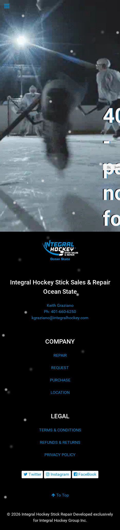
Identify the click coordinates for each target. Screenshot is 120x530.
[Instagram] (57, 474)
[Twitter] (32, 474)
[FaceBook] (85, 474)
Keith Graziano (60, 305)
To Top (60, 495)
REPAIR (60, 355)
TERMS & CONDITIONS (60, 430)
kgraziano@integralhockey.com (60, 317)
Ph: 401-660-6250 (60, 311)
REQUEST (60, 367)
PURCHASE (60, 380)
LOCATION (60, 392)
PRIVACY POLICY (60, 454)
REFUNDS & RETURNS (60, 442)
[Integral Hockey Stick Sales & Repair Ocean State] (60, 250)
